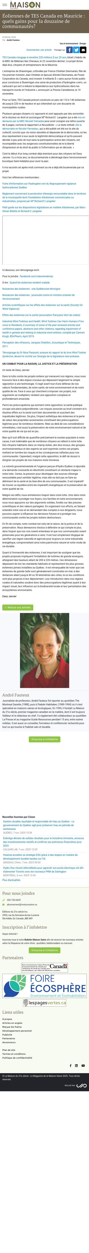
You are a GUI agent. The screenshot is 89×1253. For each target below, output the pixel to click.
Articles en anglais (12, 1023)
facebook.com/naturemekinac (36, 276)
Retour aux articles (18, 607)
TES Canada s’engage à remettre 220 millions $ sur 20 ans (34, 57)
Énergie (83, 44)
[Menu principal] (4, 4)
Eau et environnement (69, 44)
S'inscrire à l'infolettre (44, 739)
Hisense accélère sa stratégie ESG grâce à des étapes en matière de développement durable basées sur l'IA (40, 856)
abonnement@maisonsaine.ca (22, 904)
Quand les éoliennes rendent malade (30, 282)
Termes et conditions (14, 1054)
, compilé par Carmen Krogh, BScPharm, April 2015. (43, 329)
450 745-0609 (14, 900)
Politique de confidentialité (17, 1057)
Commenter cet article (39, 49)
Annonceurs (8, 1042)
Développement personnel (17, 1030)
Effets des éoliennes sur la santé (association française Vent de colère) (41, 315)
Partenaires (8, 1038)
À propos (7, 1019)
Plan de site (8, 1050)
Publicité (7, 1034)
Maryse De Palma (12, 1026)
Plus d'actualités (11, 880)
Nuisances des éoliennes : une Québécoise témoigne (31, 288)
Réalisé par (70, 1086)
